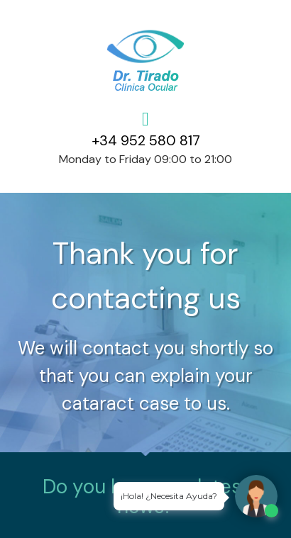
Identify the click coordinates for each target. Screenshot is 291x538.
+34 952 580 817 (146, 140)
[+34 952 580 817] (145, 119)
